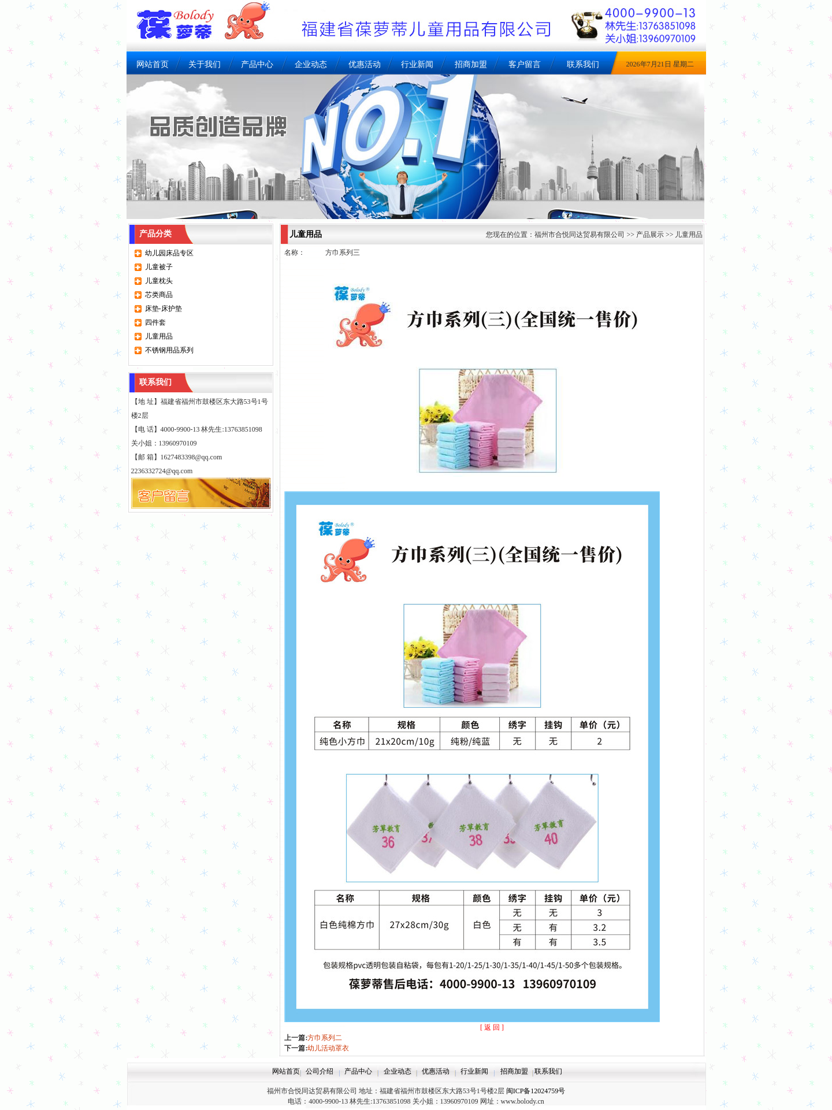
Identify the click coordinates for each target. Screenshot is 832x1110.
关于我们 (204, 64)
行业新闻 (417, 64)
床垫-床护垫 (163, 309)
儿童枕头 (159, 281)
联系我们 (583, 64)
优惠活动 (364, 64)
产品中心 (257, 64)
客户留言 (524, 64)
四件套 (155, 322)
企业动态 (311, 64)
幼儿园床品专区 (169, 253)
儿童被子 (159, 267)
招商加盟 (471, 64)
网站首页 (152, 64)
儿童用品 (159, 336)
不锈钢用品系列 (169, 350)
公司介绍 (319, 1071)
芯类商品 (159, 295)
